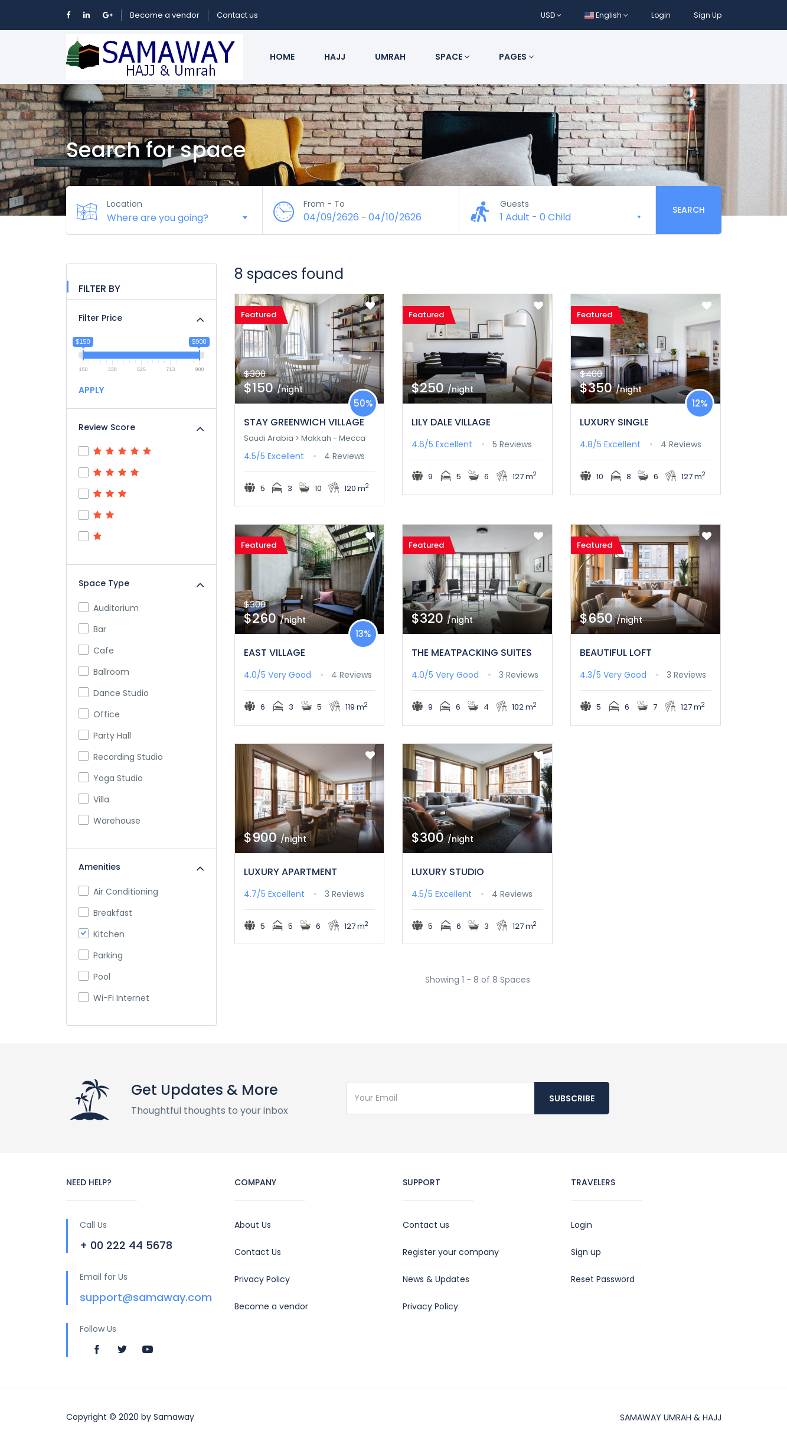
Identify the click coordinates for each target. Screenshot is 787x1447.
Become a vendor (165, 15)
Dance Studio (114, 693)
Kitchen (102, 934)
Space (452, 57)
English (606, 15)
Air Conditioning (118, 892)
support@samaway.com (146, 1297)
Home (282, 57)
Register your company (451, 1252)
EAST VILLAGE (274, 652)
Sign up (586, 1252)
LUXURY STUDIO (448, 872)
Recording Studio (121, 757)
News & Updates (436, 1279)
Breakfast (105, 913)
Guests (515, 204)
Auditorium (109, 608)
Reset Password (603, 1279)
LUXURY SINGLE (614, 422)
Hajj (334, 57)
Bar (92, 629)
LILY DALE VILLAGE (451, 422)
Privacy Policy (262, 1279)
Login (661, 15)
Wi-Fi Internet (114, 998)
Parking (101, 955)
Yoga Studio (111, 778)
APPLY (91, 390)
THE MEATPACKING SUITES (472, 652)
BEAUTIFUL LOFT (616, 652)
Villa (94, 799)
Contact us (237, 15)
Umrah (390, 57)
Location (125, 204)
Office (99, 714)
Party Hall (105, 736)
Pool (94, 977)
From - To (324, 204)
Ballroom (104, 672)
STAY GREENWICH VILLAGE (304, 422)
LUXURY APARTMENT (290, 872)
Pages (516, 57)
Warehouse (110, 821)
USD (551, 15)
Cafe (96, 650)
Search (688, 210)
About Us (252, 1225)
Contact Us (257, 1252)
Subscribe (572, 1098)
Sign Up (707, 15)
